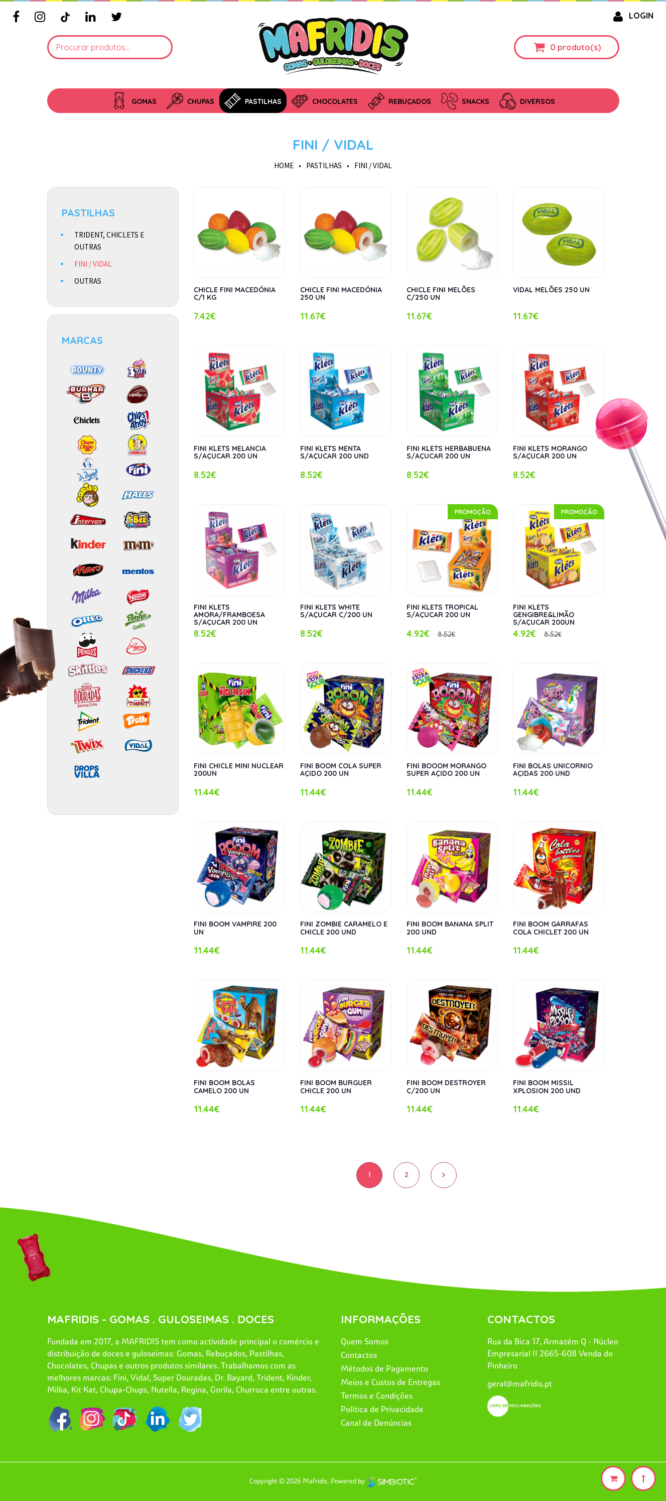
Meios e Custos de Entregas (390, 1382)
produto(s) (579, 47)
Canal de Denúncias (376, 1423)
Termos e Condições (377, 1396)
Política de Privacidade (382, 1409)
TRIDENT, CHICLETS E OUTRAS (109, 241)
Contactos (359, 1355)
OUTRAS (87, 281)
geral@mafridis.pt (519, 1383)
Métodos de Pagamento (384, 1368)
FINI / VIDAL (333, 144)
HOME (284, 165)
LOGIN (631, 16)
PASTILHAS (324, 165)
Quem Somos (364, 1341)
